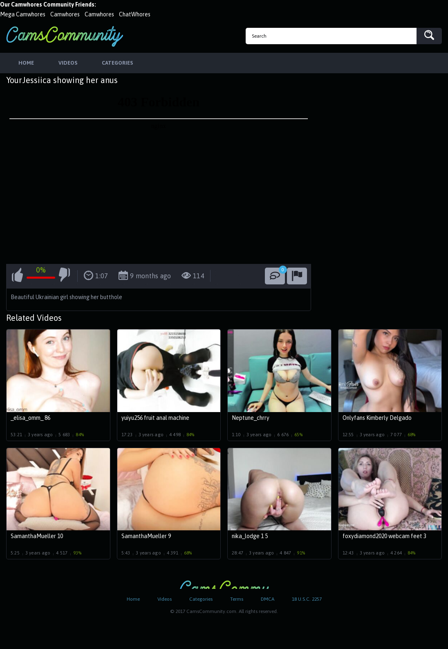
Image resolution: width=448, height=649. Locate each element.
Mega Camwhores (22, 14)
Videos (164, 599)
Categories (201, 599)
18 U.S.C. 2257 (307, 599)
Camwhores (65, 14)
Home (133, 599)
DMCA (267, 599)
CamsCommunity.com (64, 36)
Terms (236, 599)
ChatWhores (134, 14)
